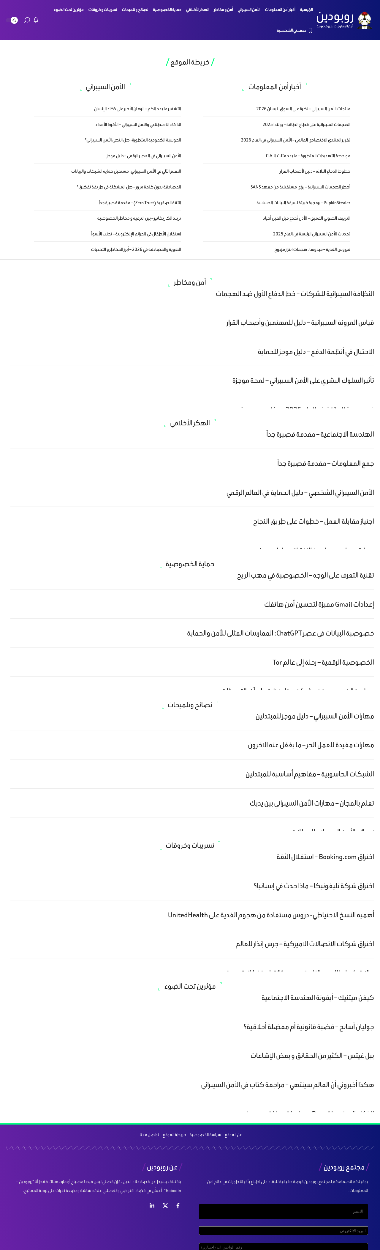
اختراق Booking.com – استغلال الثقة (325, 856)
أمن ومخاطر (190, 282)
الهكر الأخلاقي (190, 423)
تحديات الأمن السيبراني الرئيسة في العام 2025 (311, 234)
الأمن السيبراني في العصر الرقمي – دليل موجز (144, 155)
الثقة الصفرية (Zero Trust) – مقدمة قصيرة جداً (140, 202)
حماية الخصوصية (190, 564)
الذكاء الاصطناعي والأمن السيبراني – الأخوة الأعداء (138, 124)
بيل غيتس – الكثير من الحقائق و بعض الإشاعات (312, 1055)
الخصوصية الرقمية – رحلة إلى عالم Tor (323, 662)
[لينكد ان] (152, 1205)
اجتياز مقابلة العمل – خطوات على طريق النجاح (313, 521)
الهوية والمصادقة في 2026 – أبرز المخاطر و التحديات (136, 249)
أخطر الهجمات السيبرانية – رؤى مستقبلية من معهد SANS (300, 187)
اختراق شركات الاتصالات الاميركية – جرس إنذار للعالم (305, 944)
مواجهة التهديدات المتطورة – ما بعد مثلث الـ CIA (308, 155)
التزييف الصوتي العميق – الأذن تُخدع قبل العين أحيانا (306, 218)
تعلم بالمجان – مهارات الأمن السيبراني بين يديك (312, 803)
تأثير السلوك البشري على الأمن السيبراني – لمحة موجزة (303, 380)
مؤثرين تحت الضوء (190, 986)
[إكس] (165, 1205)
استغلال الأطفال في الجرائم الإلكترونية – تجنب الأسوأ (136, 234)
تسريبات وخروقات (190, 845)
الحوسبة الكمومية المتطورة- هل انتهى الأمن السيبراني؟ (133, 140)
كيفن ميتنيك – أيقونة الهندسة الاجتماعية (317, 997)
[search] (27, 20)
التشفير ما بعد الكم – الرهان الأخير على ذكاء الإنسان (137, 109)
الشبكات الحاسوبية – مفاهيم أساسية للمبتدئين (310, 774)
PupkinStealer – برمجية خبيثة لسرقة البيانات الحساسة (303, 202)
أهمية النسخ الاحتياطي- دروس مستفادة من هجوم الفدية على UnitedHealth (271, 915)
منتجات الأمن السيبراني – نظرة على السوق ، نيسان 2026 (303, 109)
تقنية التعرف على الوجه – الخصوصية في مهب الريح (305, 575)
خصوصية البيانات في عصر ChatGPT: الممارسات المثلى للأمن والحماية (280, 633)
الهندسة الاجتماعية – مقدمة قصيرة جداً (320, 434)
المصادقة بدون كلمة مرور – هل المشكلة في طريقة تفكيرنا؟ (129, 187)
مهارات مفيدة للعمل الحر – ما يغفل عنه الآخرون (311, 745)
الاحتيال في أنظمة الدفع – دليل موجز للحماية (316, 351)
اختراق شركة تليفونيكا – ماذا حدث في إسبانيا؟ (314, 886)
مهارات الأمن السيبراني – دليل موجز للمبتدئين (314, 716)
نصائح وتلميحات (190, 705)
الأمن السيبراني (105, 87)
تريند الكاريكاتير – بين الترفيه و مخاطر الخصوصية (139, 218)
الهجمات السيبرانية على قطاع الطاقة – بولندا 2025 (306, 124)
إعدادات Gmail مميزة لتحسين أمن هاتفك (319, 604)
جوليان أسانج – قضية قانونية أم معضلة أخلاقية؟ (309, 1027)
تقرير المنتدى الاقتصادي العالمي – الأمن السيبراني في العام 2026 (295, 140)
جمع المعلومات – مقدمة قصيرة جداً (325, 463)
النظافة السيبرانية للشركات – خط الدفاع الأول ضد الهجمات (295, 293)
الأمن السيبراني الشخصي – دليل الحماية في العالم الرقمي (300, 492)
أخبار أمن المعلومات (274, 87)
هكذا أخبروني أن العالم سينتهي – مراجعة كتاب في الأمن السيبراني (287, 1084)
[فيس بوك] (178, 1205)
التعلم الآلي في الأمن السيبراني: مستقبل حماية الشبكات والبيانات (126, 171)
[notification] (36, 20)
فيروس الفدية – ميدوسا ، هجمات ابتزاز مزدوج (312, 249)
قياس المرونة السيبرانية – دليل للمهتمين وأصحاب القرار (300, 322)
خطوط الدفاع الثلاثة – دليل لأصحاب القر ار (315, 171)
